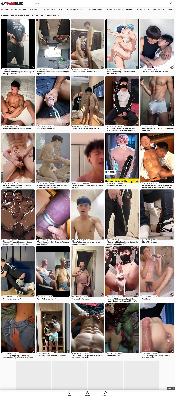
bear (154, 9)
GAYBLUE (12, 3)
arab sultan (34, 9)
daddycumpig (97, 9)
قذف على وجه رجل (142, 9)
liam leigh (128, 9)
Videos (87, 396)
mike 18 (52, 9)
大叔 (43, 9)
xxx (86, 9)
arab (60, 9)
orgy (162, 9)
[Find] (171, 3)
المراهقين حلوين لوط (73, 9)
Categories (105, 396)
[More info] (32, 67)
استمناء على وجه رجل (113, 9)
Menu (170, 388)
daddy (24, 9)
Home (70, 396)
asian (15, 9)
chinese (6, 9)
